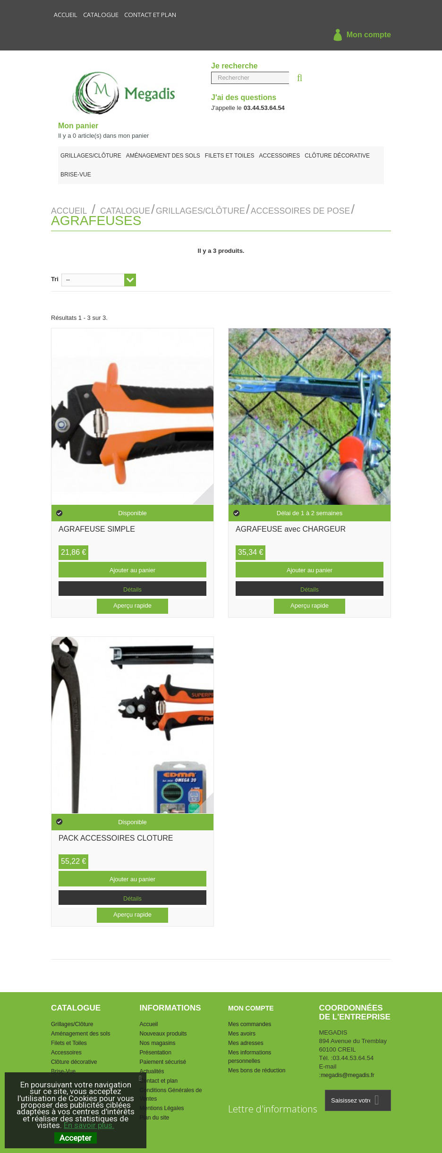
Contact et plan (150, 14)
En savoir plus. (89, 1125)
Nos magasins (158, 1040)
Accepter (76, 1138)
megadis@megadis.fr (347, 1073)
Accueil (65, 14)
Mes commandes (249, 1022)
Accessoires (279, 155)
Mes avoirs (241, 1031)
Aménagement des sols (163, 155)
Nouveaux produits (163, 1031)
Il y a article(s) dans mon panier (103, 135)
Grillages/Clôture (90, 155)
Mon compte (360, 35)
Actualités (152, 1069)
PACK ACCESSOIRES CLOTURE (116, 836)
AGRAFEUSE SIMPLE (97, 527)
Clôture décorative (337, 155)
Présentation (155, 1050)
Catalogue (101, 14)
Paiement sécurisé (163, 1059)
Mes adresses (246, 1040)
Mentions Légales (162, 1106)
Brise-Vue (75, 174)
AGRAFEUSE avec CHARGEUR (291, 527)
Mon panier (78, 126)
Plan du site (155, 1115)
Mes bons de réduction (256, 1068)
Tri (55, 276)
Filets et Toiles (230, 155)
